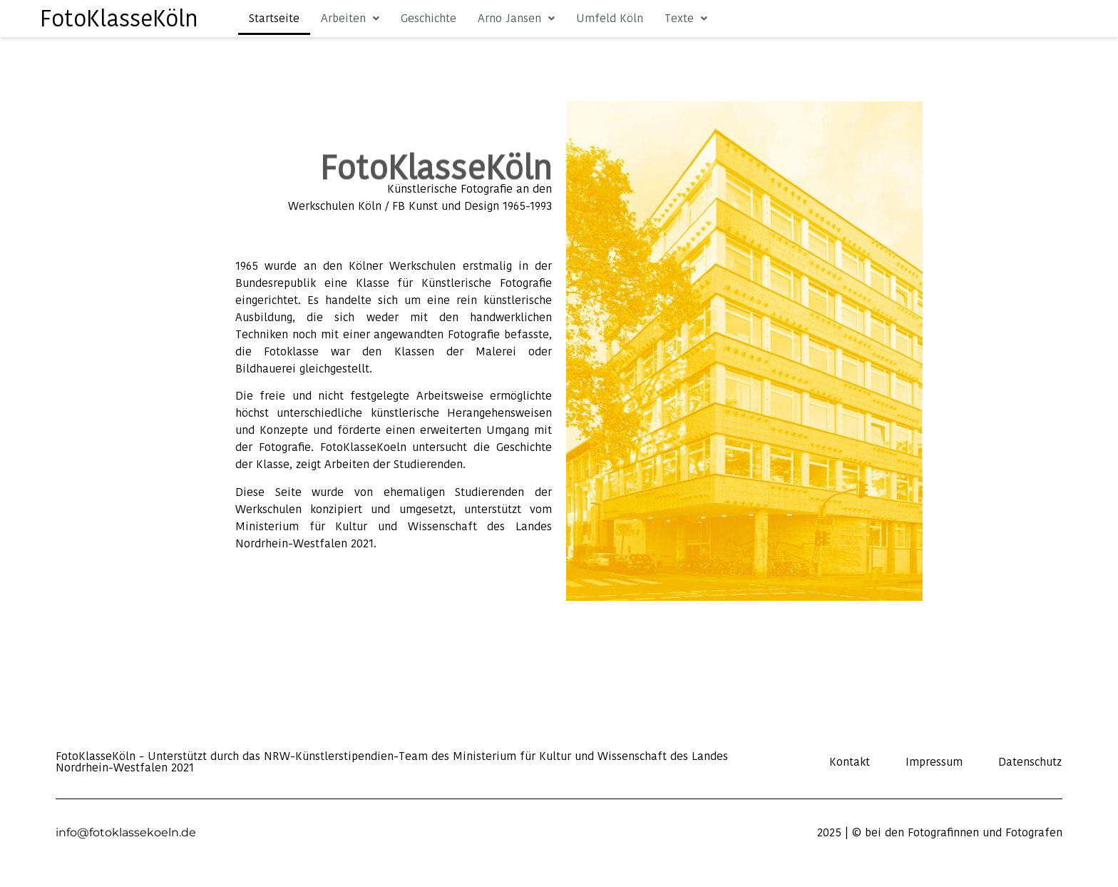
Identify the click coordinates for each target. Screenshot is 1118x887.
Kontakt (849, 762)
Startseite (274, 18)
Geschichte (428, 18)
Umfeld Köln (609, 18)
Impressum (934, 762)
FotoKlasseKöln (119, 18)
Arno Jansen (516, 18)
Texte (686, 18)
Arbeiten (350, 18)
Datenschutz (1030, 762)
